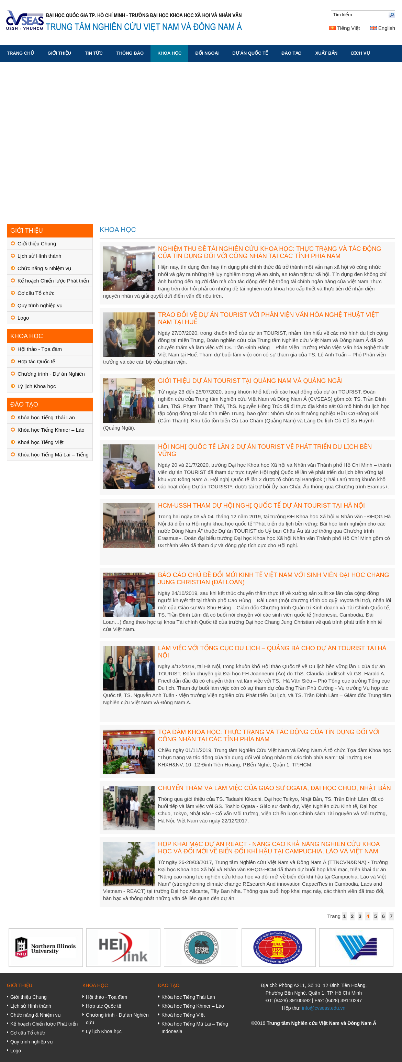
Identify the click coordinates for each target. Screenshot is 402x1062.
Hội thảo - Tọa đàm (40, 349)
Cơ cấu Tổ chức (36, 293)
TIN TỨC (94, 53)
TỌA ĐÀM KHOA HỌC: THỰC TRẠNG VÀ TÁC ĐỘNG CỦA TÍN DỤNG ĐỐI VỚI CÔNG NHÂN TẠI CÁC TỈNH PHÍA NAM (269, 736)
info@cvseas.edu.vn (323, 1008)
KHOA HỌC (169, 53)
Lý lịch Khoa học (37, 386)
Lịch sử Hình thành (39, 256)
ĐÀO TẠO (291, 53)
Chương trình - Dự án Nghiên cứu (51, 375)
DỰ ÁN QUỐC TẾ (250, 53)
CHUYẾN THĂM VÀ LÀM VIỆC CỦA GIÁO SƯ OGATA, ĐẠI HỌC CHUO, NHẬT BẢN (274, 788)
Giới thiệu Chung (37, 243)
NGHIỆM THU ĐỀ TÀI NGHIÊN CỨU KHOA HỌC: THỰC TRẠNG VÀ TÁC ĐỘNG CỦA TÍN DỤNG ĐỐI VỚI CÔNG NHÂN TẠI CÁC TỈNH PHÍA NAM (269, 252)
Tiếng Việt (344, 28)
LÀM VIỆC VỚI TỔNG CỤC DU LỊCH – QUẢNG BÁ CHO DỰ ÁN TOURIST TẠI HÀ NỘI (272, 652)
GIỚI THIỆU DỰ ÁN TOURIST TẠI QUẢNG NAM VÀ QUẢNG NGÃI (250, 380)
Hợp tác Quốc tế (36, 361)
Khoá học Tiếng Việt (41, 442)
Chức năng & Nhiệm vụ (44, 268)
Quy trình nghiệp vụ (40, 305)
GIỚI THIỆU (59, 53)
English (382, 28)
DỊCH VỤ (360, 53)
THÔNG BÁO (130, 53)
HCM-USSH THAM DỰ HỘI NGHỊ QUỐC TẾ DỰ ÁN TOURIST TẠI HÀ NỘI (261, 505)
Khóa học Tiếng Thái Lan (46, 417)
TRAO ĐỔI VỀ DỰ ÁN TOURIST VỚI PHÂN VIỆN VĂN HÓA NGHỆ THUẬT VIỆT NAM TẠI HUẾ (268, 318)
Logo (23, 318)
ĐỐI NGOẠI (207, 53)
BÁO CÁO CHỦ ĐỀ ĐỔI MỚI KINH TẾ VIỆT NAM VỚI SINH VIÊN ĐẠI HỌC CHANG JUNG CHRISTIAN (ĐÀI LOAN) (273, 579)
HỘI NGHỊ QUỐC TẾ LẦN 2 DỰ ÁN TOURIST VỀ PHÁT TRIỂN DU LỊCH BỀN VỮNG (265, 450)
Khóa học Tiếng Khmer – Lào (51, 430)
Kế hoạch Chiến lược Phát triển (53, 281)
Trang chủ (20, 53)
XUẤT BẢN (326, 53)
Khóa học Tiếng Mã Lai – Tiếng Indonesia (53, 456)
